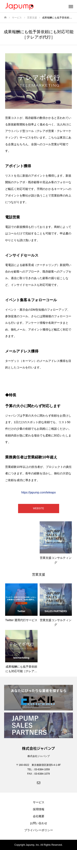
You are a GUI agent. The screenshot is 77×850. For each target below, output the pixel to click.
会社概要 (38, 816)
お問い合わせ (38, 823)
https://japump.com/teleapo (38, 492)
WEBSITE (38, 508)
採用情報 (38, 809)
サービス (38, 802)
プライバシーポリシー (38, 830)
